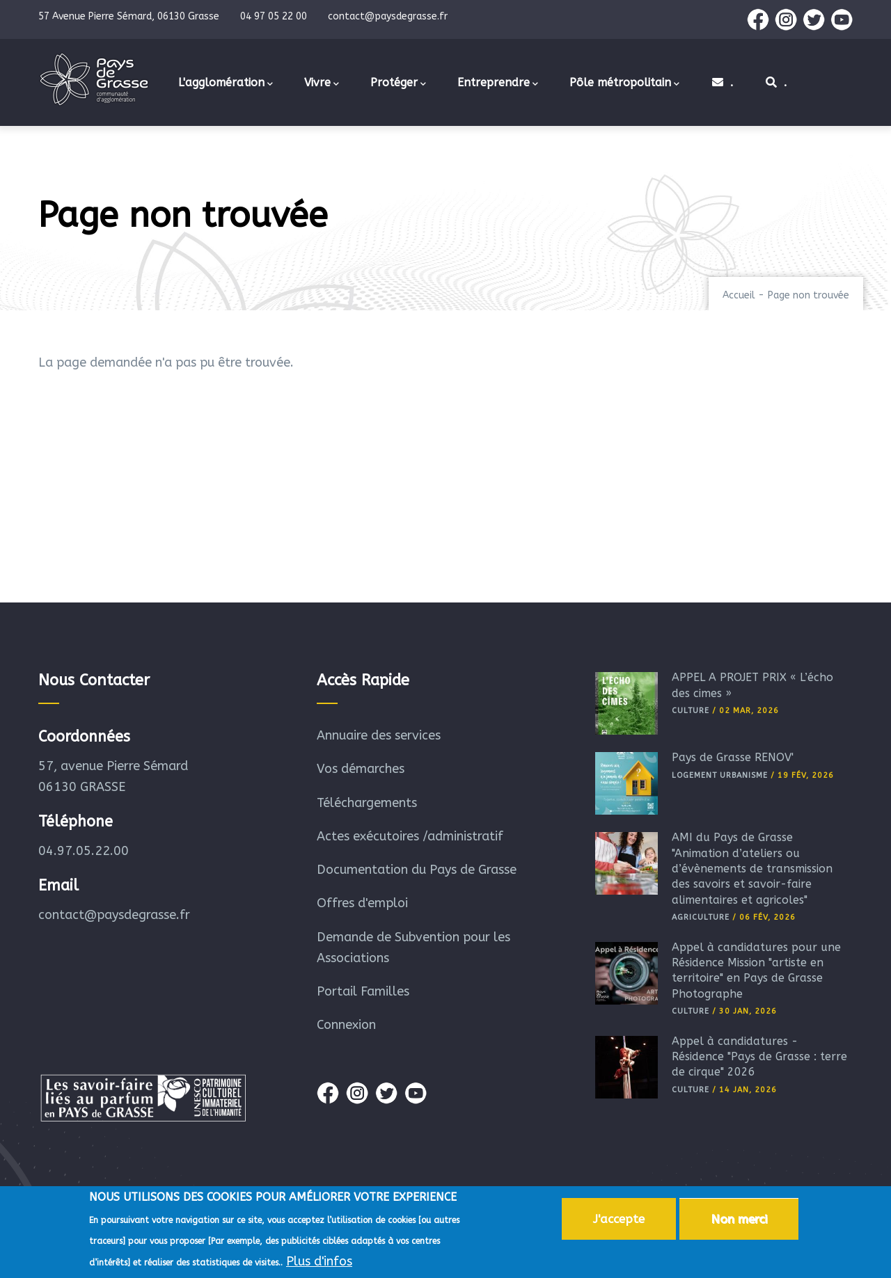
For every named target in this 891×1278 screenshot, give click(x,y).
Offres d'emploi (362, 903)
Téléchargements (367, 802)
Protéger (398, 83)
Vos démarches (360, 768)
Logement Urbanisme (720, 775)
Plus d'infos (319, 1264)
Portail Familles (363, 991)
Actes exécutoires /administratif (410, 836)
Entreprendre (497, 83)
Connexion (346, 1024)
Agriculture (701, 917)
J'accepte (619, 1222)
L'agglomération (225, 83)
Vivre (321, 83)
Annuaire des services (379, 735)
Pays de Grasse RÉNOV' (733, 757)
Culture (690, 710)
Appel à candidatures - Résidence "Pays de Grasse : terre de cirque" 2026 (759, 1057)
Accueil (739, 295)
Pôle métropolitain (624, 83)
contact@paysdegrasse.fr (114, 914)
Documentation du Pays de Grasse (417, 869)
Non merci (739, 1222)
